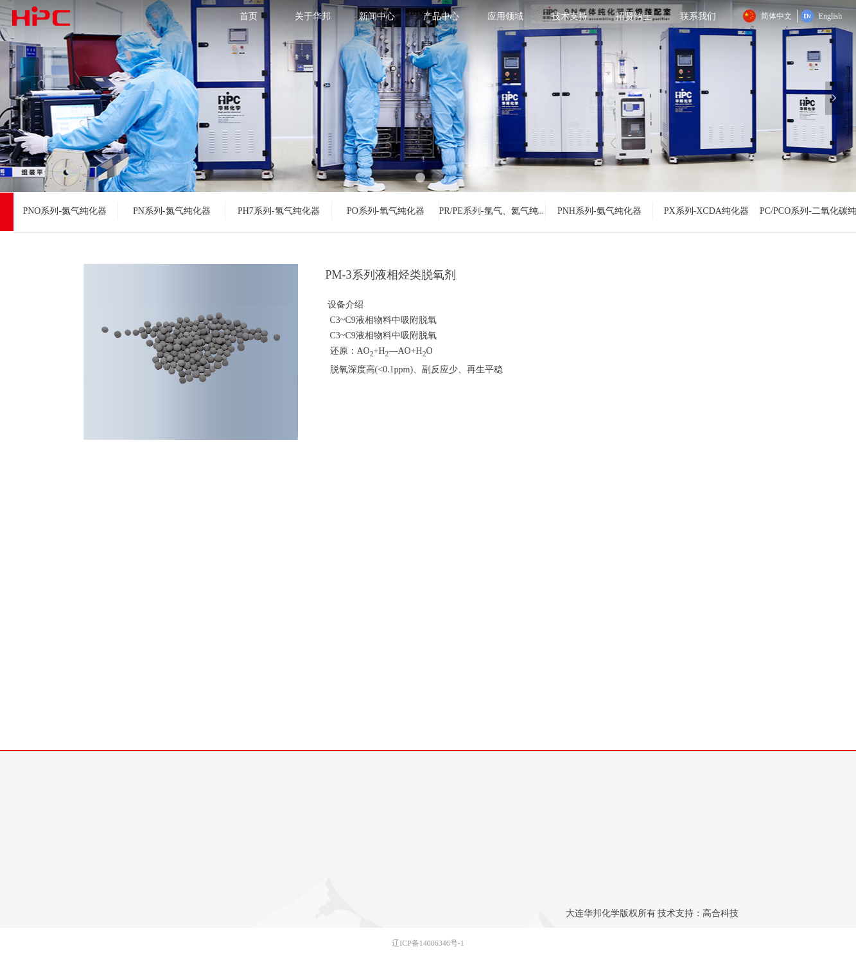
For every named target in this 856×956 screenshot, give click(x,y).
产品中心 (441, 16)
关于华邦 (313, 16)
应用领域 (505, 16)
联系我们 (698, 16)
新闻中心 (377, 16)
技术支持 (570, 16)
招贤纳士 (634, 16)
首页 (249, 16)
